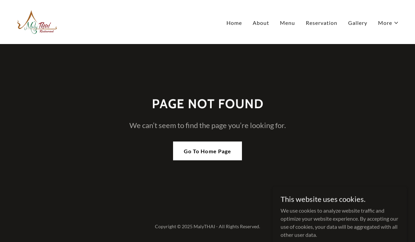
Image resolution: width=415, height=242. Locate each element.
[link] (37, 21)
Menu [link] (287, 22)
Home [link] (234, 22)
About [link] (261, 22)
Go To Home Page (207, 151)
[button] (388, 23)
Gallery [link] (357, 22)
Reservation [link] (321, 22)
